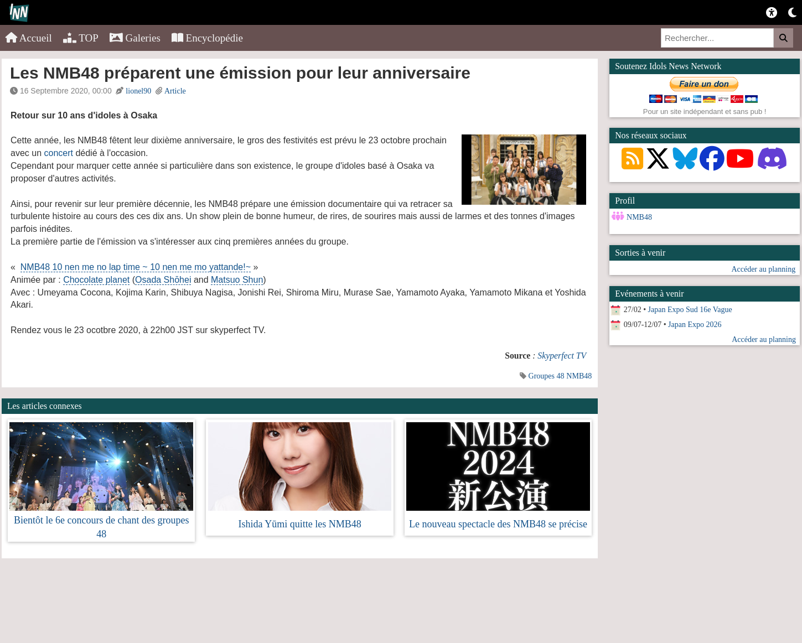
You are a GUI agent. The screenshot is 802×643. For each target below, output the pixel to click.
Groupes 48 (547, 376)
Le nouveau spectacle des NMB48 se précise (498, 524)
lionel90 (138, 91)
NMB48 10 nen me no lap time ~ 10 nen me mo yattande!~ (135, 267)
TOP (81, 38)
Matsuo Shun (237, 279)
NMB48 (579, 376)
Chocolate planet (96, 279)
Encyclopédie (207, 38)
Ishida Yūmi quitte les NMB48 (299, 524)
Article (175, 91)
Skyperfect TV (561, 355)
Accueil (29, 38)
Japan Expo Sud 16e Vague (690, 309)
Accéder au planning (763, 269)
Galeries (135, 38)
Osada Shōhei (163, 279)
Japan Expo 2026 (694, 324)
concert (58, 153)
